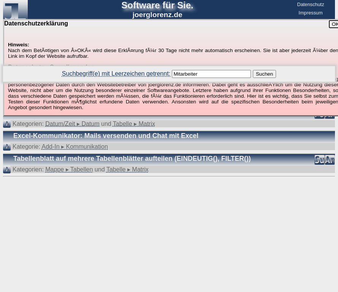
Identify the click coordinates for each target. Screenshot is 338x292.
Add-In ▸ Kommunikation (75, 146)
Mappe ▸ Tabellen (69, 169)
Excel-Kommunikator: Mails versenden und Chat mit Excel (105, 136)
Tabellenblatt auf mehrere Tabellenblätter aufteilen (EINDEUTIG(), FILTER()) (132, 158)
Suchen (264, 74)
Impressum (310, 13)
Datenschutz (310, 4)
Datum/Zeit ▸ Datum (72, 124)
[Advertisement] (169, 200)
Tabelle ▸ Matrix (134, 124)
